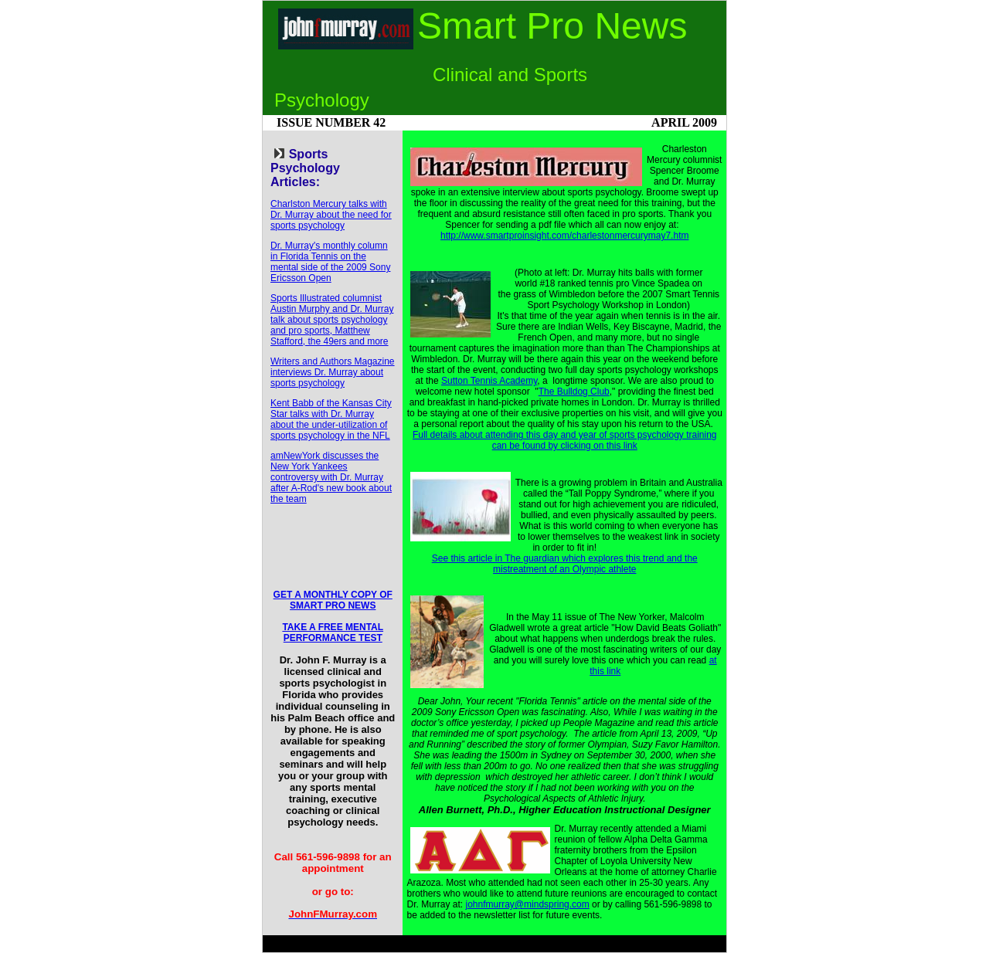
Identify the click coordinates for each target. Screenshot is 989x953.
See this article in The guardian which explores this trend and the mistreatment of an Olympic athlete (565, 564)
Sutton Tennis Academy (489, 380)
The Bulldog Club (574, 391)
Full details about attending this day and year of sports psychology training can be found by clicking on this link (565, 440)
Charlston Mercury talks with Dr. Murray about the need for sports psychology (331, 214)
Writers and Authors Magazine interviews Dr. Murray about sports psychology (332, 372)
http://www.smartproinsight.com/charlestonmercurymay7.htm (564, 235)
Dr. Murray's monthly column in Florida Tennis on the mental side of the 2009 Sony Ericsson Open (330, 261)
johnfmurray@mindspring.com (528, 904)
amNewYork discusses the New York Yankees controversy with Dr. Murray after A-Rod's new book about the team (331, 477)
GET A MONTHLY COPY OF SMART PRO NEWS (333, 600)
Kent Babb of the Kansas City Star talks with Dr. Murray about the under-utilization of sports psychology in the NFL (331, 419)
